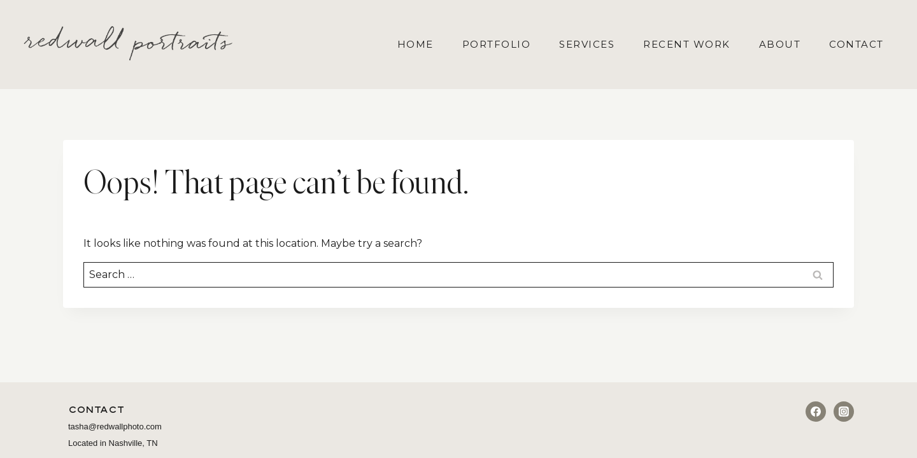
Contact (856, 44)
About (780, 44)
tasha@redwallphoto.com (115, 426)
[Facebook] (816, 411)
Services (587, 44)
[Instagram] (844, 411)
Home (415, 44)
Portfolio (496, 44)
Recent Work (686, 44)
